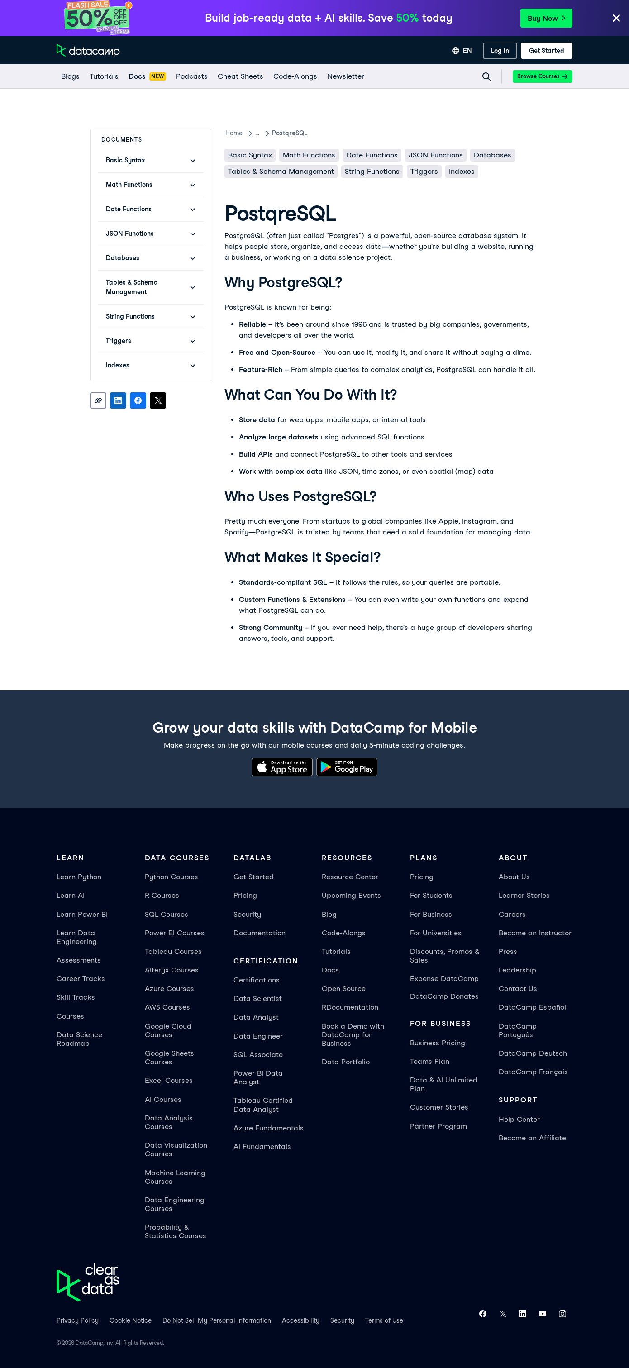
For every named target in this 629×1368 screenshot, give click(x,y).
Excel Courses (169, 1080)
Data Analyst (256, 1017)
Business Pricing (437, 1043)
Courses (70, 1016)
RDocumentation (350, 1007)
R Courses (162, 895)
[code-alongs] (295, 76)
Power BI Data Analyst (258, 1077)
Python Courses (171, 876)
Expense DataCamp (444, 978)
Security (247, 914)
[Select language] (462, 51)
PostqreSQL (300, 133)
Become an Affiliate (532, 1138)
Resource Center (350, 876)
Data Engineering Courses (175, 1204)
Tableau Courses (173, 951)
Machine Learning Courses (175, 1177)
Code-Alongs (344, 933)
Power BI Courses (175, 933)
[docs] (147, 76)
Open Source (344, 988)
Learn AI (71, 895)
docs (262, 133)
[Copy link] (98, 400)
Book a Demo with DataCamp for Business (353, 1035)
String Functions (372, 171)
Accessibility (300, 1320)
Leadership (517, 970)
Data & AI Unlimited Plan (443, 1084)
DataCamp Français (533, 1072)
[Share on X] (158, 400)
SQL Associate (258, 1054)
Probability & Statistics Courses (175, 1231)
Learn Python (79, 876)
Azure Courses (169, 988)
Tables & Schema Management (281, 171)
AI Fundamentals (262, 1146)
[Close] (616, 19)
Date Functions (372, 155)
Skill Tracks (76, 997)
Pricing (245, 895)
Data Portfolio (346, 1062)
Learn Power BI (82, 914)
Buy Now (546, 18)
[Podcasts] (191, 76)
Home (234, 133)
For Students (431, 895)
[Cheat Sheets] (240, 76)
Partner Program (438, 1126)
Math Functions (309, 155)
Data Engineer (258, 1036)
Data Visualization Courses (176, 1149)
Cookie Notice (131, 1320)
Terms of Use (384, 1320)
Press (508, 951)
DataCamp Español (532, 1007)
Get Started (253, 876)
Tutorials (336, 951)
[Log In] (500, 51)
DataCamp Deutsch (533, 1053)
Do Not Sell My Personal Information (216, 1320)
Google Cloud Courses (168, 1030)
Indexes (462, 171)
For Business (431, 914)
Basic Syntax (250, 155)
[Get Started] (546, 51)
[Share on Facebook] (138, 400)
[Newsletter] (345, 76)
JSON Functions (436, 155)
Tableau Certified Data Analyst (263, 1104)
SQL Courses (166, 914)
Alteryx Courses (172, 970)
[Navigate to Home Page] (88, 50)
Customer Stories (439, 1107)
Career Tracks (81, 978)
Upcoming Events (351, 895)
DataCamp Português (518, 1030)
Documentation (259, 933)
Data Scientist (257, 998)
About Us (514, 876)
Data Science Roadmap (79, 1039)
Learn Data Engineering (77, 937)
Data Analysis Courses (169, 1122)
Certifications (256, 980)
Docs (330, 970)
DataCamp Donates (444, 996)
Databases (492, 155)
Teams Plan (429, 1061)
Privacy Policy (78, 1320)
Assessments (79, 960)
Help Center (519, 1119)
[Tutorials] (103, 76)
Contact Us (518, 988)
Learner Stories (524, 895)
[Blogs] (70, 76)
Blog (329, 914)
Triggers (424, 171)
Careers (512, 914)
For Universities (436, 933)
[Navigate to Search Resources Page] (486, 76)
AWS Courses (167, 1007)
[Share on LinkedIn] (118, 400)
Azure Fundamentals (268, 1128)
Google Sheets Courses (169, 1057)
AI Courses (163, 1099)
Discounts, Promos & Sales (444, 955)
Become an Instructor (535, 933)
